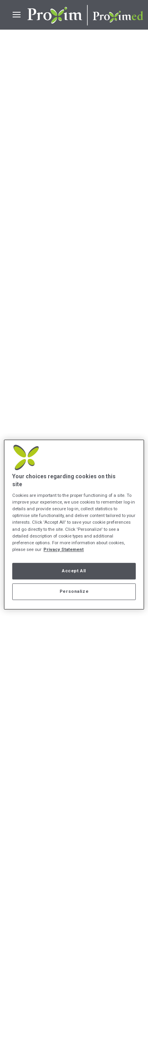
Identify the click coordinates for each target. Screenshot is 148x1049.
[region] (74, 524)
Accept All (74, 570)
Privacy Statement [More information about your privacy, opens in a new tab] (63, 549)
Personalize (74, 591)
